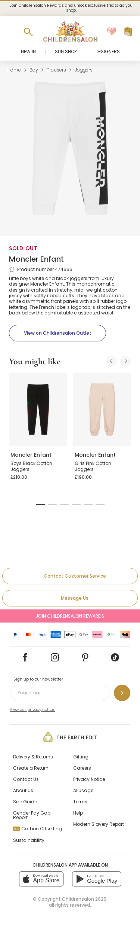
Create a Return (31, 768)
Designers (108, 51)
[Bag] (128, 31)
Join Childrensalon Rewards (70, 616)
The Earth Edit (70, 737)
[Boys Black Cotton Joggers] (38, 409)
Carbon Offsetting (37, 828)
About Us (23, 790)
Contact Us (26, 779)
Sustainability (28, 840)
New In (28, 51)
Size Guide (25, 801)
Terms (80, 801)
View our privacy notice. (32, 709)
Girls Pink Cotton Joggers (93, 466)
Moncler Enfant (36, 259)
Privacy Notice (89, 779)
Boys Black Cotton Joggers (31, 466)
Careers (82, 768)
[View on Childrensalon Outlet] (57, 333)
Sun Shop (66, 51)
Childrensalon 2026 (84, 899)
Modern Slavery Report (98, 824)
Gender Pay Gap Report (31, 815)
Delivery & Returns (33, 757)
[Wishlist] (111, 31)
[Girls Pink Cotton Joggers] (102, 409)
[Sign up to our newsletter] (122, 693)
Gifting (80, 757)
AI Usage (83, 790)
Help (78, 813)
